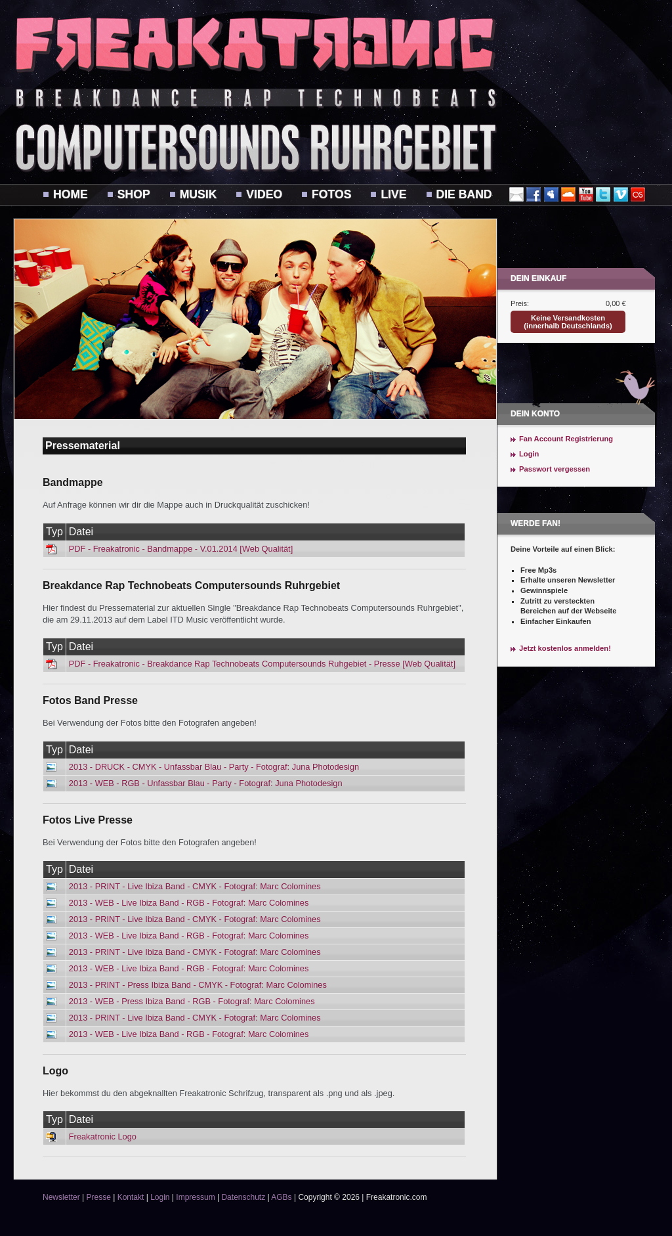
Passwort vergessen (554, 469)
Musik (198, 194)
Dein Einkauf (538, 278)
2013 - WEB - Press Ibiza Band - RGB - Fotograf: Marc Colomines (192, 1001)
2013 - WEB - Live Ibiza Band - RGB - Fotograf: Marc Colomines (189, 903)
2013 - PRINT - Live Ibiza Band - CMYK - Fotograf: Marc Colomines (195, 886)
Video (264, 194)
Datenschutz (243, 1197)
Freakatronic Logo (102, 1136)
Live (393, 194)
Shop (133, 194)
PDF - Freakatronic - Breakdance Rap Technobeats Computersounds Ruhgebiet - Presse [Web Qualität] (262, 664)
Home (70, 194)
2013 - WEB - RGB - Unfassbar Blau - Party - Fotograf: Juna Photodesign (206, 783)
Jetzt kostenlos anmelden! (565, 648)
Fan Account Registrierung (566, 439)
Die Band (464, 194)
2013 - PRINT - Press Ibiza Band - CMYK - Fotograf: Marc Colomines (198, 985)
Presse (98, 1197)
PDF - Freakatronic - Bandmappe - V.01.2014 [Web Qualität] (181, 549)
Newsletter (61, 1197)
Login (529, 454)
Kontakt (130, 1197)
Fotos (331, 194)
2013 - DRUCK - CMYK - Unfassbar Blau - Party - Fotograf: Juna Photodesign (214, 767)
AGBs (281, 1197)
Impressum (195, 1197)
